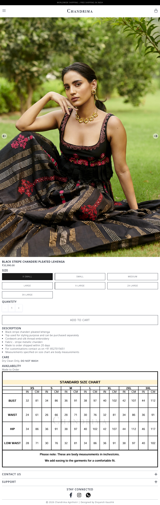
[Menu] (4, 11)
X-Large (80, 285)
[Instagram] (79, 495)
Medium (132, 276)
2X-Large (132, 285)
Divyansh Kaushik (104, 502)
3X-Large (27, 294)
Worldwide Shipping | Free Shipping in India (80, 2)
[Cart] (156, 11)
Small (80, 276)
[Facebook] (70, 495)
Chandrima (80, 11)
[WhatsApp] (88, 495)
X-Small (27, 276)
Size (5, 270)
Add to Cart (80, 320)
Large (27, 285)
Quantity (9, 302)
